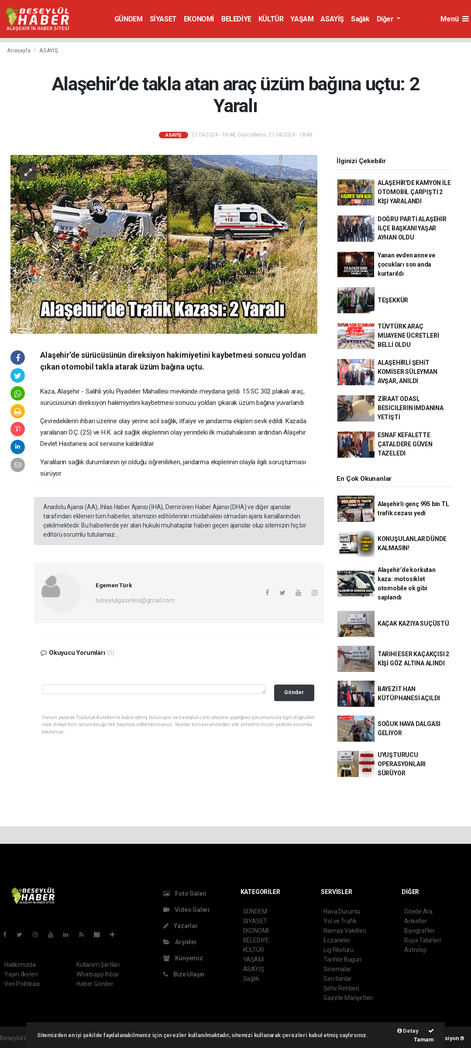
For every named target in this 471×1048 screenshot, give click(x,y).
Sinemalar (337, 969)
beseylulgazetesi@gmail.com (135, 600)
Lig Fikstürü (338, 949)
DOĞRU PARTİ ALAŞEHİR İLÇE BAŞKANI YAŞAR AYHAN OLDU (412, 228)
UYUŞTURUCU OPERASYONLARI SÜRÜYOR (402, 764)
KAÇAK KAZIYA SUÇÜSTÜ (413, 623)
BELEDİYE (236, 19)
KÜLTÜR (271, 19)
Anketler (415, 921)
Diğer (386, 19)
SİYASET (163, 19)
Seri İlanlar (337, 978)
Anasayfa (19, 50)
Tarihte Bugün (342, 959)
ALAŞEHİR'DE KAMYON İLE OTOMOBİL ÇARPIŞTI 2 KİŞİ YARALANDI (414, 192)
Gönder (294, 692)
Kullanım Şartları (98, 964)
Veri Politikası (22, 983)
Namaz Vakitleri (344, 930)
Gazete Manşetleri (348, 997)
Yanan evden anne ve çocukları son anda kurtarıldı (406, 264)
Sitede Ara (418, 911)
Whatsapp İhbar (97, 974)
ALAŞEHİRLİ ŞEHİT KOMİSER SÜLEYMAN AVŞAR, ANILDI (407, 371)
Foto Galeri (185, 893)
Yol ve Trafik (340, 921)
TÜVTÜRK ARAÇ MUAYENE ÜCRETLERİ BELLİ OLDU (408, 335)
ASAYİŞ (332, 19)
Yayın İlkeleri (21, 974)
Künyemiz (183, 958)
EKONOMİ (199, 19)
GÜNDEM (128, 19)
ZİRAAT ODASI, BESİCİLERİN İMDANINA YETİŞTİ (410, 408)
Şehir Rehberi (341, 988)
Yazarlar (180, 925)
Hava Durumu (341, 911)
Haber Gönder (94, 983)
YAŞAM (301, 19)
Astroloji (415, 949)
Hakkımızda (20, 964)
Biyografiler (419, 930)
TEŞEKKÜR (393, 300)
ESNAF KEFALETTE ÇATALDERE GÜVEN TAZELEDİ (405, 444)
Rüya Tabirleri (422, 940)
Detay (408, 1030)
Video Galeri (186, 909)
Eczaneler (336, 940)
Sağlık (360, 19)
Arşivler (180, 941)
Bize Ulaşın (184, 974)
